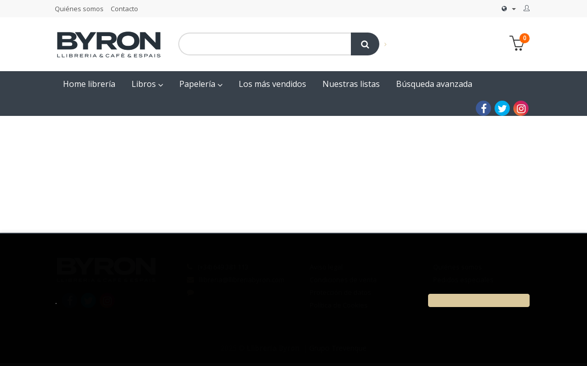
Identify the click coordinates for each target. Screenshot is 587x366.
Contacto (124, 8)
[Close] (479, 300)
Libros (147, 83)
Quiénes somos (79, 8)
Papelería (200, 83)
